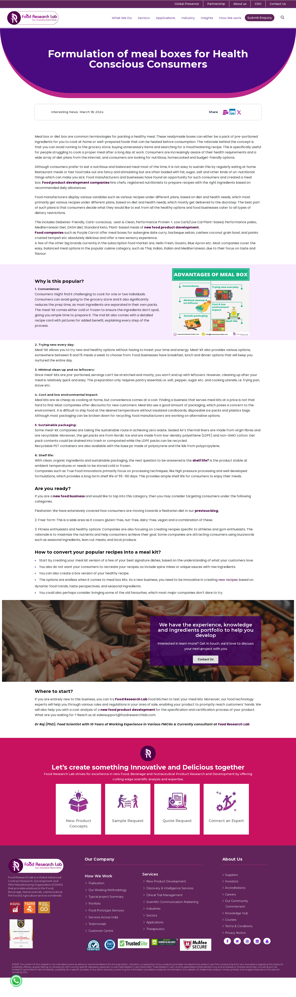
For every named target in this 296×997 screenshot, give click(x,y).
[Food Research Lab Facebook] (227, 941)
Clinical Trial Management (164, 895)
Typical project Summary (106, 897)
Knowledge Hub (236, 913)
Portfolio (95, 903)
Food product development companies (75, 182)
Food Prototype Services (106, 910)
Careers (230, 894)
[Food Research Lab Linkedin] (257, 941)
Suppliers (231, 875)
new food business (69, 496)
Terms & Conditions (238, 926)
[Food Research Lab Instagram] (247, 941)
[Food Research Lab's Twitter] (237, 941)
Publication (96, 883)
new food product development (171, 227)
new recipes (228, 579)
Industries (153, 908)
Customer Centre (101, 931)
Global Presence (187, 4)
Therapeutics (155, 929)
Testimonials (97, 924)
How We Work (98, 876)
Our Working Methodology (108, 890)
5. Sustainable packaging (55, 425)
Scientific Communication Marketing (172, 902)
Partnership (216, 4)
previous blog (206, 510)
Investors (231, 881)
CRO (258, 4)
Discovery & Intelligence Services (169, 888)
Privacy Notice (235, 933)
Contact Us (278, 4)
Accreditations (235, 888)
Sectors (151, 915)
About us (239, 4)
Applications (154, 922)
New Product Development (166, 881)
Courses (230, 920)
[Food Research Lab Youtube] (267, 941)
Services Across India (103, 917)
